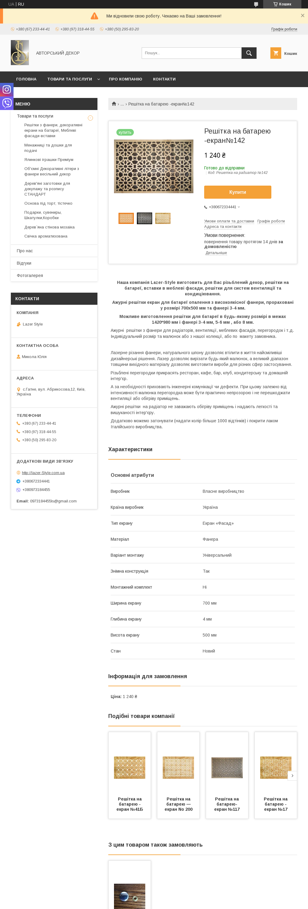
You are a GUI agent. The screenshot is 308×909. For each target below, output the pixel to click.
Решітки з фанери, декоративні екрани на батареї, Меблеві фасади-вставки (53, 130)
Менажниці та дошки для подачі (48, 148)
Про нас (25, 250)
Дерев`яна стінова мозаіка (49, 227)
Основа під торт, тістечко (48, 203)
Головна (26, 79)
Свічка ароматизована (45, 236)
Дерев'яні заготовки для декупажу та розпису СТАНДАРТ (47, 189)
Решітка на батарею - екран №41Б (129, 804)
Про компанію (125, 79)
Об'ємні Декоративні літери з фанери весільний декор (51, 171)
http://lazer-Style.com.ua (43, 472)
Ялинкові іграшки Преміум (48, 159)
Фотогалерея (30, 275)
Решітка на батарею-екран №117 (227, 804)
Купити (237, 192)
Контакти (164, 79)
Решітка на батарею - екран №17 (276, 804)
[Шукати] (249, 53)
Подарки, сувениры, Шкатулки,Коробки (43, 215)
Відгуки (24, 263)
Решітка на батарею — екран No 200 (178, 804)
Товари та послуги (69, 79)
